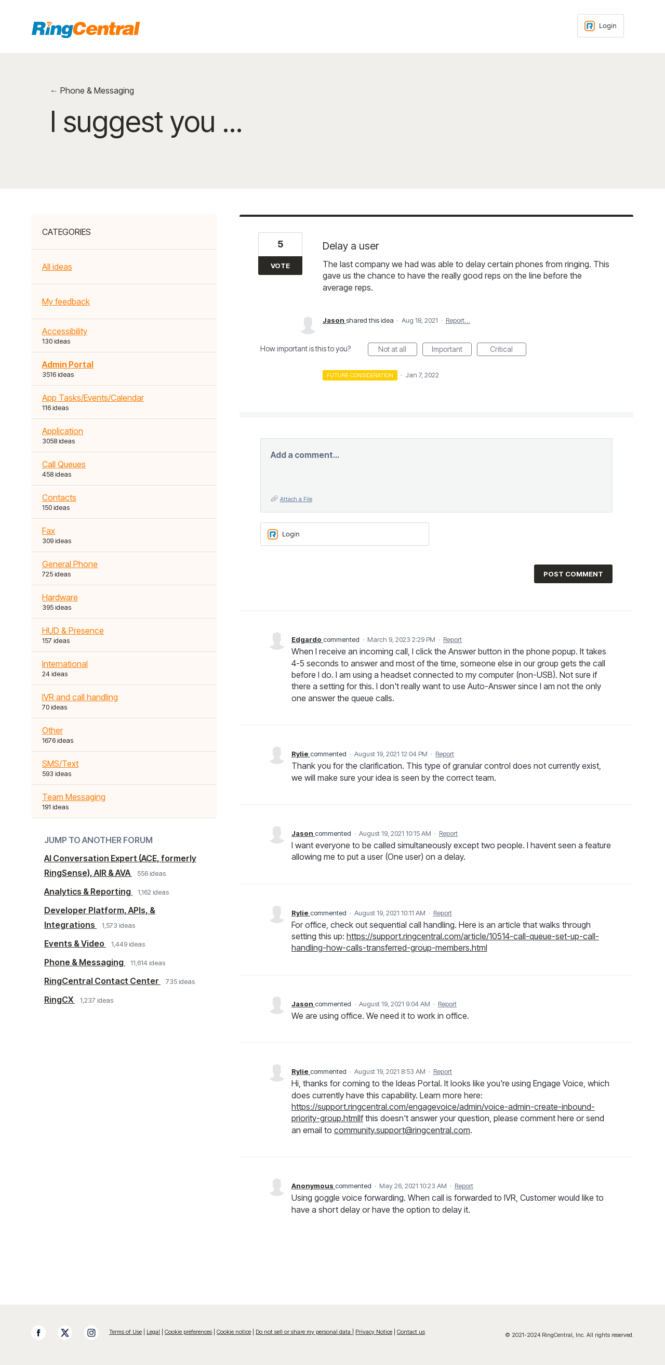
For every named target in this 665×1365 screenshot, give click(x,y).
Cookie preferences (188, 1331)
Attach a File (296, 499)
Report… (458, 320)
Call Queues (64, 464)
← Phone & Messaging (92, 90)
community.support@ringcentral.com (402, 1130)
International (65, 664)
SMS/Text (60, 763)
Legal (153, 1331)
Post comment (573, 574)
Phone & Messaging (84, 962)
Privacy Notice (373, 1331)
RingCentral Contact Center (102, 981)
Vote (280, 265)
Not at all (397, 350)
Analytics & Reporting (88, 891)
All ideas (57, 266)
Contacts (59, 497)
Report (452, 639)
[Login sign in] (600, 25)
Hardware (60, 597)
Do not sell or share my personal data (304, 1331)
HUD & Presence (73, 630)
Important (452, 350)
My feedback (66, 301)
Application (62, 431)
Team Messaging (73, 797)
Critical (508, 350)
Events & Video (75, 943)
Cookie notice (234, 1331)
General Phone (70, 564)
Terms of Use (125, 1331)
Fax (48, 531)
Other (52, 730)
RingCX (59, 999)
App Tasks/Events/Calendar (93, 397)
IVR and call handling (80, 697)
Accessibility (64, 331)
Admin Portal (68, 364)
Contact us (411, 1331)
